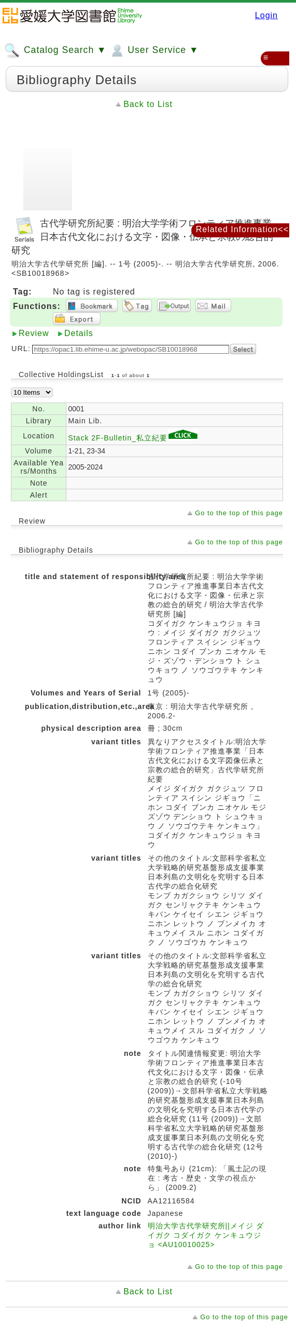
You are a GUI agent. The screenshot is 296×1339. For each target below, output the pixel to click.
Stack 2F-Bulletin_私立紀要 (133, 438)
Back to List (148, 104)
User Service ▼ (154, 50)
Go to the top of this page (239, 513)
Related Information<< (242, 229)
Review (34, 333)
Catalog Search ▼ (55, 50)
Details (78, 333)
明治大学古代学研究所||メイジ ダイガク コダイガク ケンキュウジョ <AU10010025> (206, 1235)
